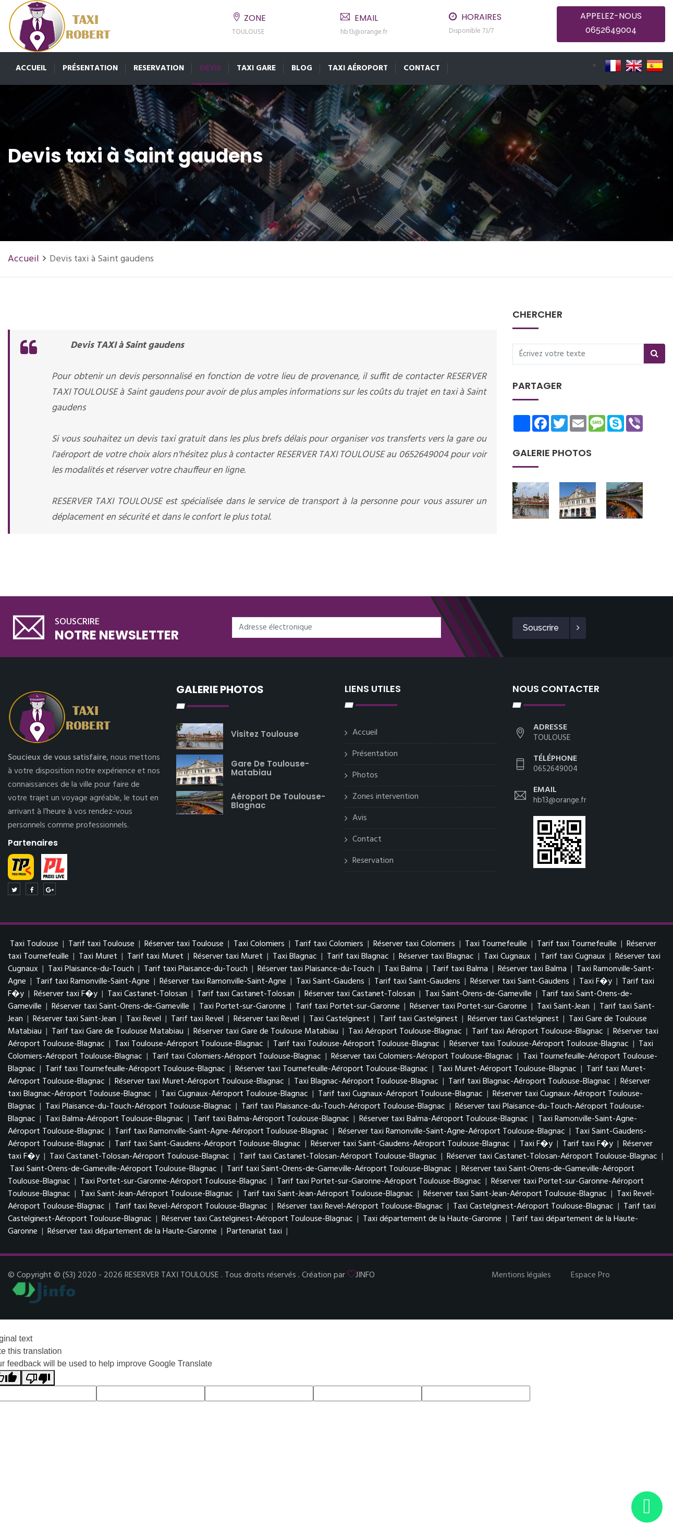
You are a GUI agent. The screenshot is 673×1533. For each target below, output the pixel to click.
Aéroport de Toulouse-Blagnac (278, 801)
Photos (365, 775)
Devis (210, 68)
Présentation (90, 68)
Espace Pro (590, 1275)
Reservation (158, 68)
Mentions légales (521, 1275)
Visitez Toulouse (265, 733)
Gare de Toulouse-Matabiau (270, 768)
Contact (421, 68)
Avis (359, 818)
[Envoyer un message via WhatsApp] (647, 1507)
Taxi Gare (256, 68)
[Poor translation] (38, 1378)
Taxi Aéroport (358, 68)
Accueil (31, 68)
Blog (301, 68)
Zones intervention (385, 796)
